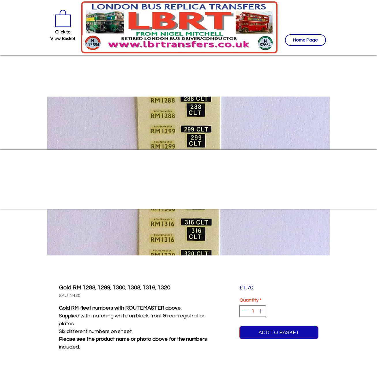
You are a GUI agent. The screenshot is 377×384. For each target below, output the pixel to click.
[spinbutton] (252, 311)
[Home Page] (305, 40)
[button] (63, 18)
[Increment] (261, 311)
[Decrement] (244, 311)
